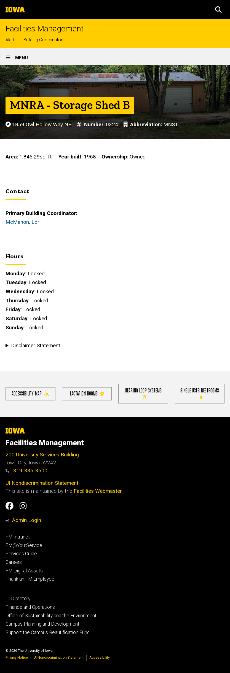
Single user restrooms (199, 393)
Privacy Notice (17, 657)
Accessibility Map (30, 393)
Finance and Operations (30, 607)
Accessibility (99, 657)
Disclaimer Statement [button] (35, 345)
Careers (14, 562)
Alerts (11, 39)
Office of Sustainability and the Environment (51, 615)
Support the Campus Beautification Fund (48, 632)
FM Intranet (18, 537)
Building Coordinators (44, 39)
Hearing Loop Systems (143, 393)
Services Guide (21, 553)
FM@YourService (24, 545)
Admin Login (26, 520)
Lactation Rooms (87, 393)
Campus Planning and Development (42, 624)
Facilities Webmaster (98, 491)
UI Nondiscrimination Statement (42, 483)
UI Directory (18, 598)
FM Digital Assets (24, 571)
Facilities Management (45, 29)
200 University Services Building (42, 454)
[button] (218, 9)
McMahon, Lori (23, 222)
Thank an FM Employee (30, 579)
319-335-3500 (26, 470)
